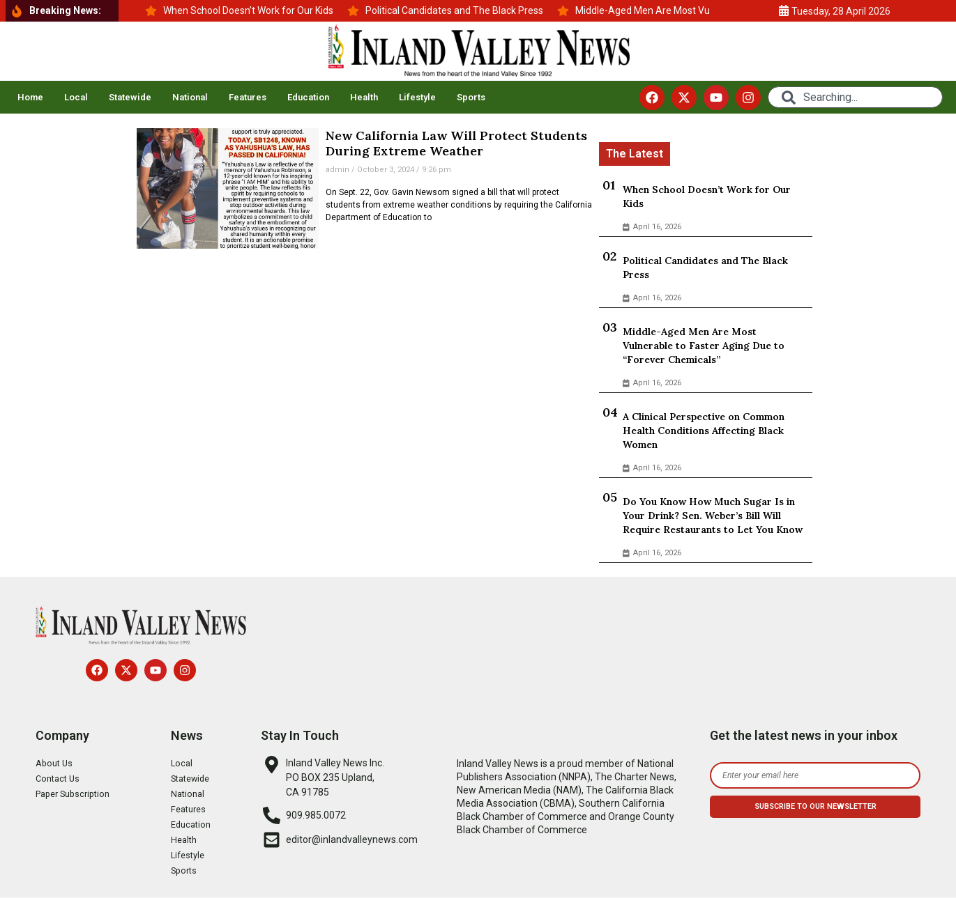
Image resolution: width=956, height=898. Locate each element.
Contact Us (60, 778)
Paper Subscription (77, 794)
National (190, 97)
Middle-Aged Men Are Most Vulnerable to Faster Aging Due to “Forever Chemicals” (703, 345)
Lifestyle (417, 97)
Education (308, 97)
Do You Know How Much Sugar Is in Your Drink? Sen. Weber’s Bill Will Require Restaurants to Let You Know (713, 515)
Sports (471, 97)
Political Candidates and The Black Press (705, 267)
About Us (56, 763)
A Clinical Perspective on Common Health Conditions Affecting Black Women (703, 430)
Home (30, 97)
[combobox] (855, 97)
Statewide (130, 97)
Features (247, 97)
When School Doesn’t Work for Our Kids (707, 196)
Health (364, 97)
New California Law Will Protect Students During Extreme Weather (456, 143)
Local (76, 97)
